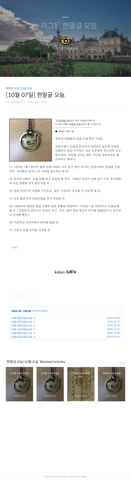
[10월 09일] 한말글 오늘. (21, 333)
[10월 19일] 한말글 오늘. (21, 325)
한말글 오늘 (16, 311)
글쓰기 (48, 69)
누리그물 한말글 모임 (65, 26)
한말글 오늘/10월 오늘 (19, 88)
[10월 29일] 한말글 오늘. (21, 318)
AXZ (65, 476)
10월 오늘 (27, 311)
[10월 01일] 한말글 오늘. (21, 336)
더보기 (15, 247)
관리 (83, 69)
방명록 (59, 69)
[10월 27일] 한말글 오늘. (21, 321)
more (122, 363)
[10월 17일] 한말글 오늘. (21, 329)
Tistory (84, 476)
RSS (71, 69)
